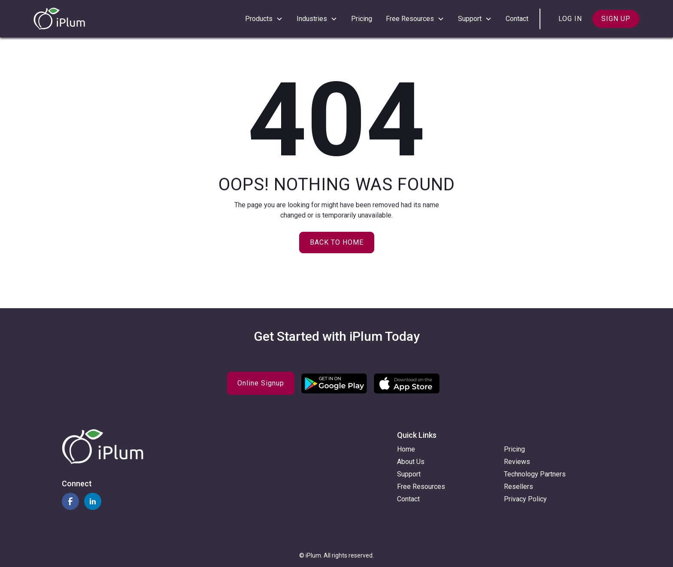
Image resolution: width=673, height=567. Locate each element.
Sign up (616, 19)
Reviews (517, 462)
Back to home (337, 242)
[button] (264, 18)
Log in (570, 19)
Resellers (518, 486)
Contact (517, 19)
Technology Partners (535, 474)
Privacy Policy (525, 499)
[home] (59, 19)
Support (409, 474)
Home (406, 449)
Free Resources (421, 486)
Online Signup (260, 383)
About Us (410, 462)
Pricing (361, 19)
